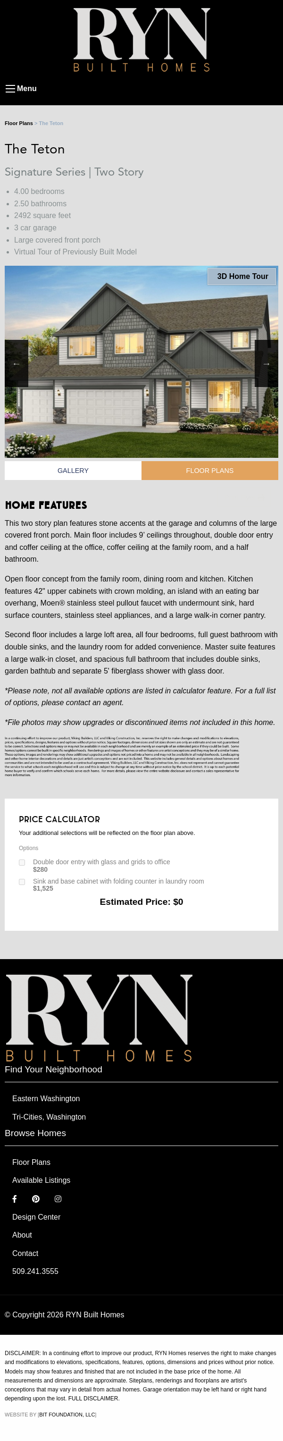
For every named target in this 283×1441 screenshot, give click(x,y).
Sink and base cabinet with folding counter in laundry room (118, 885)
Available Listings (41, 1180)
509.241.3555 (35, 1271)
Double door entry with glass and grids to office (101, 866)
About (22, 1235)
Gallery (73, 470)
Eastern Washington (46, 1099)
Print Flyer (244, 497)
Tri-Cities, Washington (49, 1117)
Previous (16, 363)
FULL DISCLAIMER (93, 1398)
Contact (25, 1253)
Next (266, 363)
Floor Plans (19, 123)
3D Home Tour (241, 276)
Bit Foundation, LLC (67, 1414)
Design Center (36, 1217)
